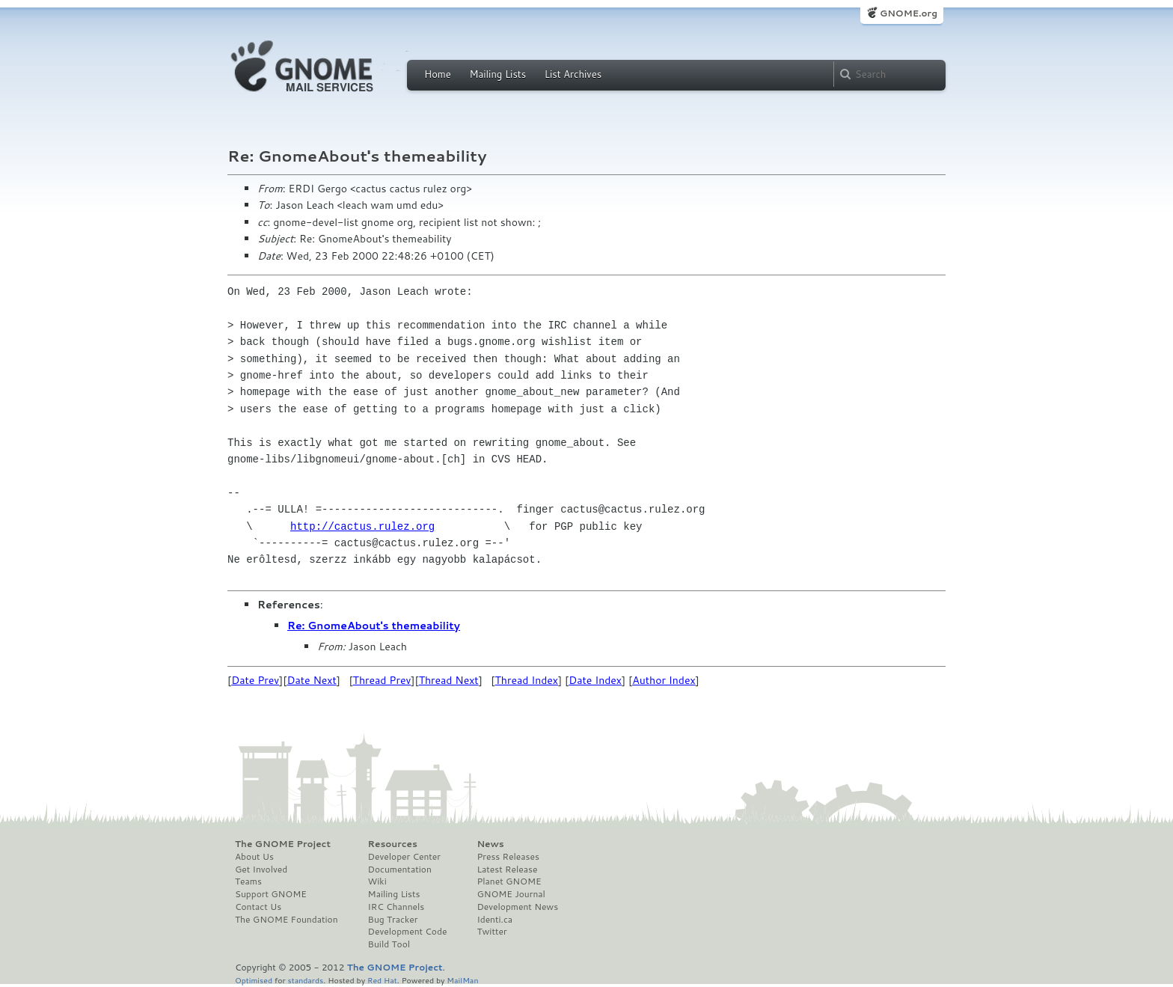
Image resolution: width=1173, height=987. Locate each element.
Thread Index (527, 680)
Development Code (407, 932)
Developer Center (404, 857)
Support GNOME (271, 894)
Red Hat (382, 980)
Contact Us (258, 907)
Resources (392, 844)
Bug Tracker (393, 920)
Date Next (311, 680)
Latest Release (507, 870)
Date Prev (255, 680)
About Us (254, 857)
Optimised (253, 980)
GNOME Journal (511, 894)
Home (437, 74)
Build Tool (389, 944)
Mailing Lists (497, 74)
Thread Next (449, 680)
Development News (517, 907)
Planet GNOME (509, 881)
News (490, 844)
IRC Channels (396, 907)
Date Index (595, 680)
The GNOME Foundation (286, 920)
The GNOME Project (283, 844)
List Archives (573, 74)
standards (305, 980)
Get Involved (261, 870)
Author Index (663, 680)
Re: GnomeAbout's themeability (373, 625)
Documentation (400, 870)
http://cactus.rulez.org (362, 526)
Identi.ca (494, 920)
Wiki (377, 881)
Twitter (491, 932)
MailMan (462, 980)
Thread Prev (382, 680)
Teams (248, 881)
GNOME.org (908, 13)
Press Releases (508, 857)
